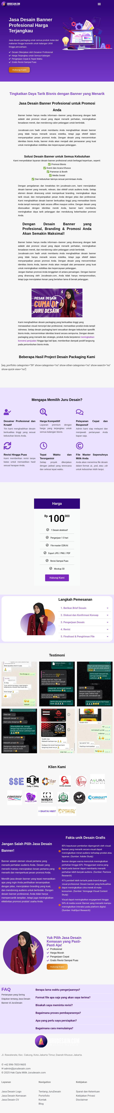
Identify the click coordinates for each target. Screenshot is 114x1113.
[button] (99, 4)
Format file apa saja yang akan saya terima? (63, 997)
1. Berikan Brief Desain (73, 607)
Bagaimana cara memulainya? (54, 1028)
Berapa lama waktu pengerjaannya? (58, 989)
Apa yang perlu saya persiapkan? (56, 1020)
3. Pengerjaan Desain (73, 622)
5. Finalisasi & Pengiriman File (78, 636)
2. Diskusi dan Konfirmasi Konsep (80, 615)
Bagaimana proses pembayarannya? (58, 1013)
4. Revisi (65, 629)
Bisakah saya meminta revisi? (54, 1005)
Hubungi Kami (57, 577)
